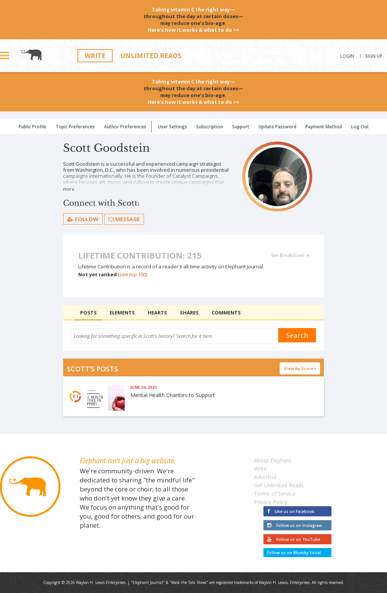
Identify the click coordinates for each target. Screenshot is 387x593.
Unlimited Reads (151, 55)
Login (347, 56)
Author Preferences (125, 126)
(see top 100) (132, 274)
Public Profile (32, 126)
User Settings (172, 126)
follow (83, 219)
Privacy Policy (270, 501)
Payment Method (323, 126)
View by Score (300, 368)
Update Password (277, 126)
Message (124, 219)
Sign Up (373, 56)
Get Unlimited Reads (279, 485)
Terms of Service (275, 493)
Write (95, 55)
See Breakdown (290, 255)
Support (240, 126)
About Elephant (272, 460)
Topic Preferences (75, 126)
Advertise (265, 477)
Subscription (209, 126)
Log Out (360, 126)
